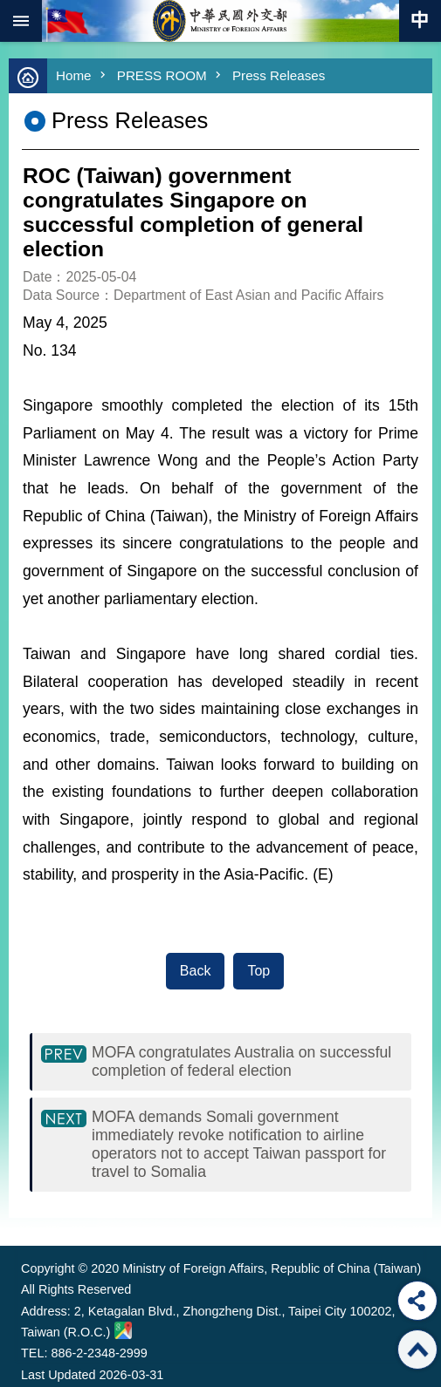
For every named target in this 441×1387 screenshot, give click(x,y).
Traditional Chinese (420, 21)
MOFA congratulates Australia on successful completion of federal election (241, 1061)
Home (74, 75)
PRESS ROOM (162, 75)
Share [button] (417, 1301)
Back (195, 970)
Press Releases (278, 75)
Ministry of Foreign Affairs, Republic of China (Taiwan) (221, 21)
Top (258, 970)
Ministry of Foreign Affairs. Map (123, 1330)
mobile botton (21, 21)
